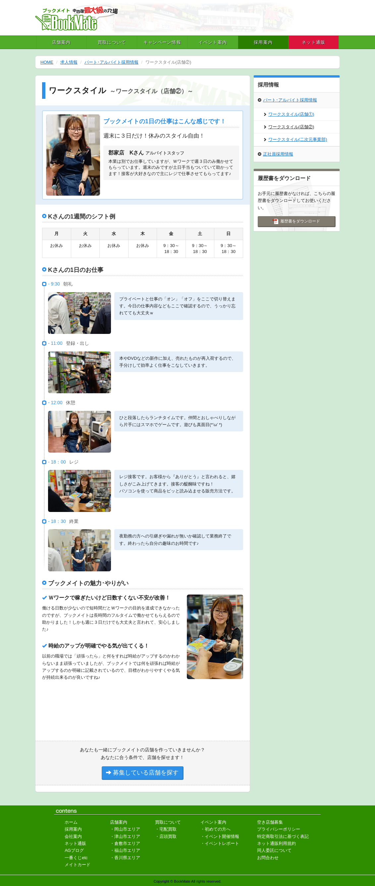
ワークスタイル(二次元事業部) (295, 139)
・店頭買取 (166, 836)
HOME (46, 62)
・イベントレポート (219, 843)
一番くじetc (76, 857)
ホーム (71, 822)
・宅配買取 (166, 829)
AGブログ (74, 850)
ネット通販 (314, 42)
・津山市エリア (125, 836)
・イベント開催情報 (219, 836)
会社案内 (73, 836)
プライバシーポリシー (278, 829)
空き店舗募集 (270, 822)
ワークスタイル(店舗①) (288, 114)
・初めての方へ (215, 829)
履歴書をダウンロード (296, 221)
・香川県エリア (125, 857)
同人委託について (274, 850)
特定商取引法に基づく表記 (283, 836)
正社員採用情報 (275, 154)
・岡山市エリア (125, 829)
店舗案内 (61, 42)
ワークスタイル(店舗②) (288, 126)
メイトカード (77, 864)
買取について (112, 42)
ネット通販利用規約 (276, 843)
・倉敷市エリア (125, 843)
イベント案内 (212, 42)
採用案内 (263, 42)
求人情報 (69, 62)
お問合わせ (268, 857)
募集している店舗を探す (142, 772)
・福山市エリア (125, 850)
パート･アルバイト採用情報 (111, 62)
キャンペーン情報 (162, 42)
